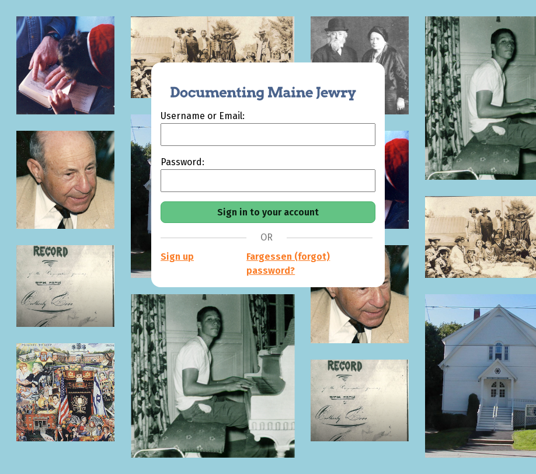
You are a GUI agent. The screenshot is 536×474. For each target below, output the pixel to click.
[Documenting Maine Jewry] (257, 86)
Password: (182, 162)
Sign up (177, 256)
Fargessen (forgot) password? (288, 263)
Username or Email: (203, 115)
